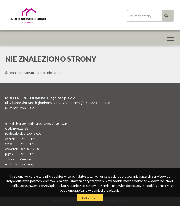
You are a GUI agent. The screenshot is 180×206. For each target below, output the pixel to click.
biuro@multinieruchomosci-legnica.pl (41, 123)
